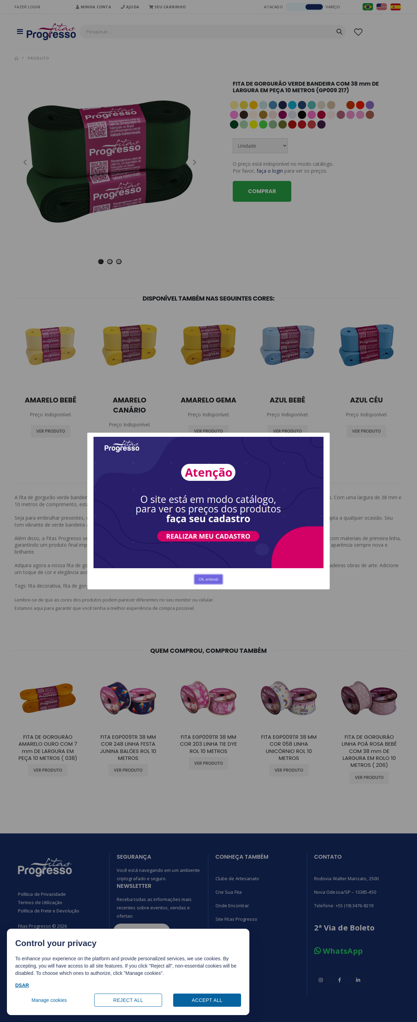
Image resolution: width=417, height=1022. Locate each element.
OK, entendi (208, 579)
